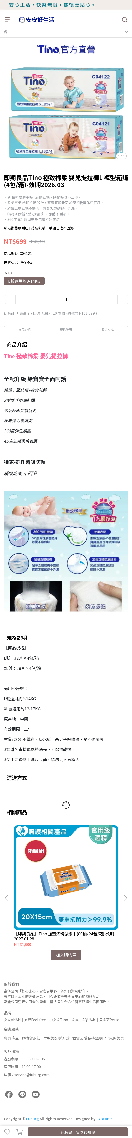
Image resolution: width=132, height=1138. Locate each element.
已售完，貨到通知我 (78, 1132)
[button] (125, 898)
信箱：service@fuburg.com (27, 1074)
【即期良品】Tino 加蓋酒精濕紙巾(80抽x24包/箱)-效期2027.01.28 (64, 936)
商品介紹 (24, 329)
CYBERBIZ (104, 1118)
